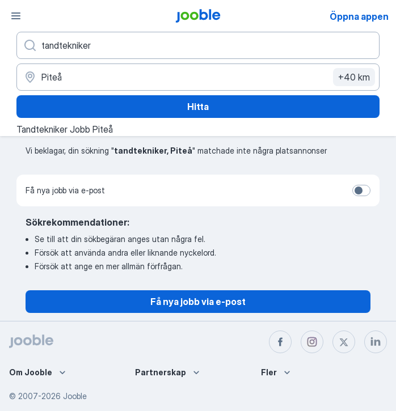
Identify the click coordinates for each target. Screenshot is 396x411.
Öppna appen (359, 16)
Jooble (75, 396)
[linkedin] (375, 342)
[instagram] (312, 342)
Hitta (198, 106)
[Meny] (16, 16)
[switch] (361, 190)
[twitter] (343, 342)
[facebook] (280, 342)
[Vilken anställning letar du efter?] (198, 45)
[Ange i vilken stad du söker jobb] (198, 77)
